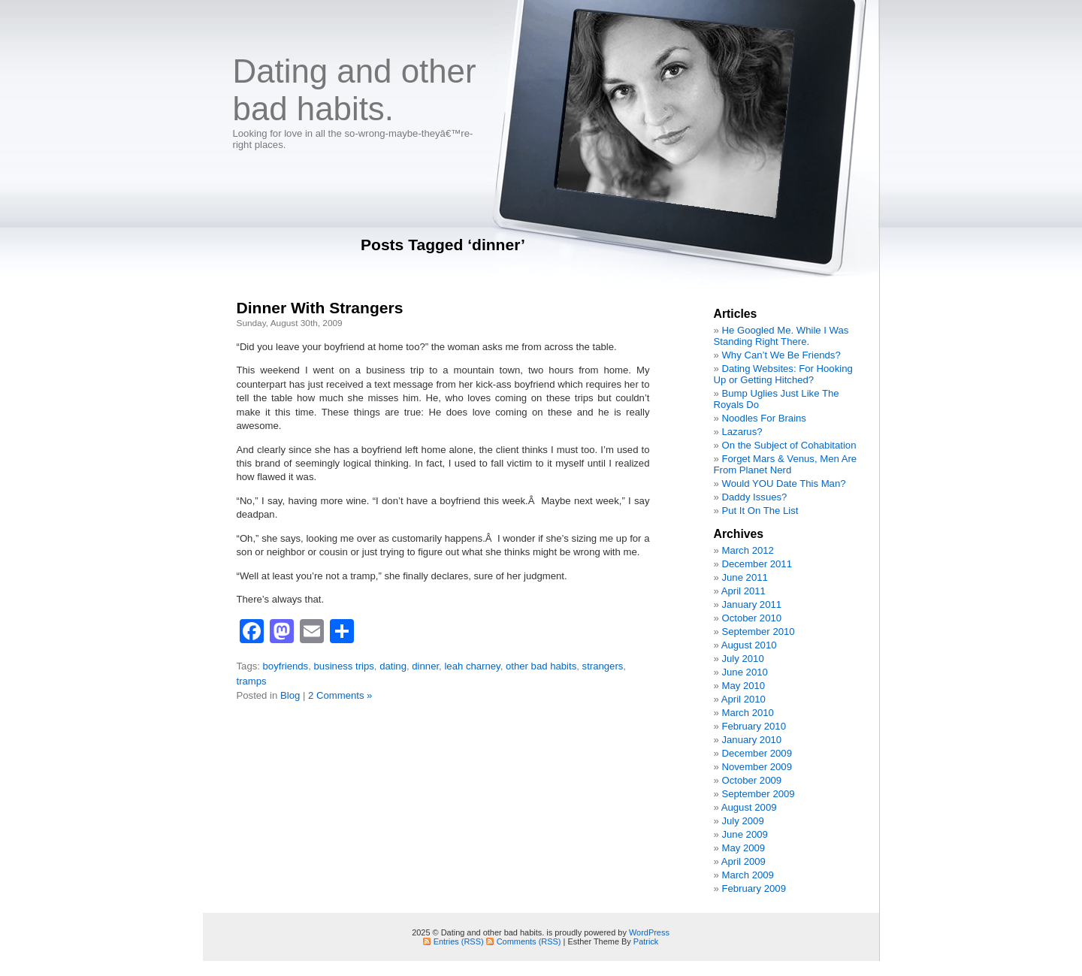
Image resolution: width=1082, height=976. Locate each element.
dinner (425, 666)
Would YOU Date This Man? (783, 483)
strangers (603, 666)
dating (393, 666)
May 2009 (743, 848)
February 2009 (753, 888)
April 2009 (743, 861)
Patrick (645, 941)
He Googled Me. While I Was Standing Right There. (781, 336)
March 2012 (747, 550)
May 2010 (743, 685)
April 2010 (743, 699)
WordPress (649, 932)
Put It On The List (759, 510)
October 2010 (751, 618)
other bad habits (541, 666)
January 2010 (751, 739)
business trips (344, 666)
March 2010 (747, 712)
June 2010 (744, 672)
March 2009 (747, 875)
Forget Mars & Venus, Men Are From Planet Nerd (785, 464)
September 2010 (757, 631)
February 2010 (753, 726)
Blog (290, 695)
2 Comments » (340, 695)
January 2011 (751, 604)
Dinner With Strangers (320, 307)
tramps (252, 681)
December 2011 (756, 564)
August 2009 (749, 807)
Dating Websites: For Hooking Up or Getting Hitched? (783, 374)
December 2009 (756, 753)
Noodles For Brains (763, 418)
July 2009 (742, 820)
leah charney (472, 666)
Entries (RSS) (459, 941)
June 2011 (744, 577)
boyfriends (286, 666)
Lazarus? (741, 431)
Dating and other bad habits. (354, 90)
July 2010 (742, 658)
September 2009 (757, 793)
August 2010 (749, 645)
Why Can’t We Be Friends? (780, 355)
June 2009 (744, 834)
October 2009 (751, 780)
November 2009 (756, 766)
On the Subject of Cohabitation (788, 445)
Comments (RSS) (529, 941)
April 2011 (743, 591)
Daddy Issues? (754, 497)
